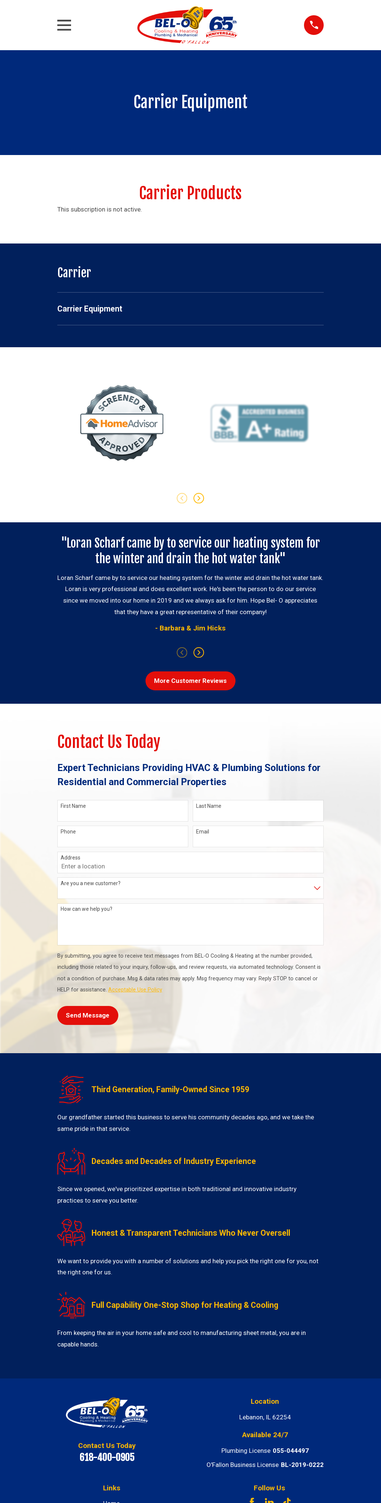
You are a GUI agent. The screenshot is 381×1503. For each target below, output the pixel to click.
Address (70, 858)
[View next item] (198, 498)
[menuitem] (190, 309)
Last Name (208, 806)
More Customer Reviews (190, 680)
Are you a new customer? (91, 883)
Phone (68, 832)
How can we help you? (86, 909)
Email (202, 832)
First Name (73, 806)
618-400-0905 (107, 1457)
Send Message (87, 1015)
